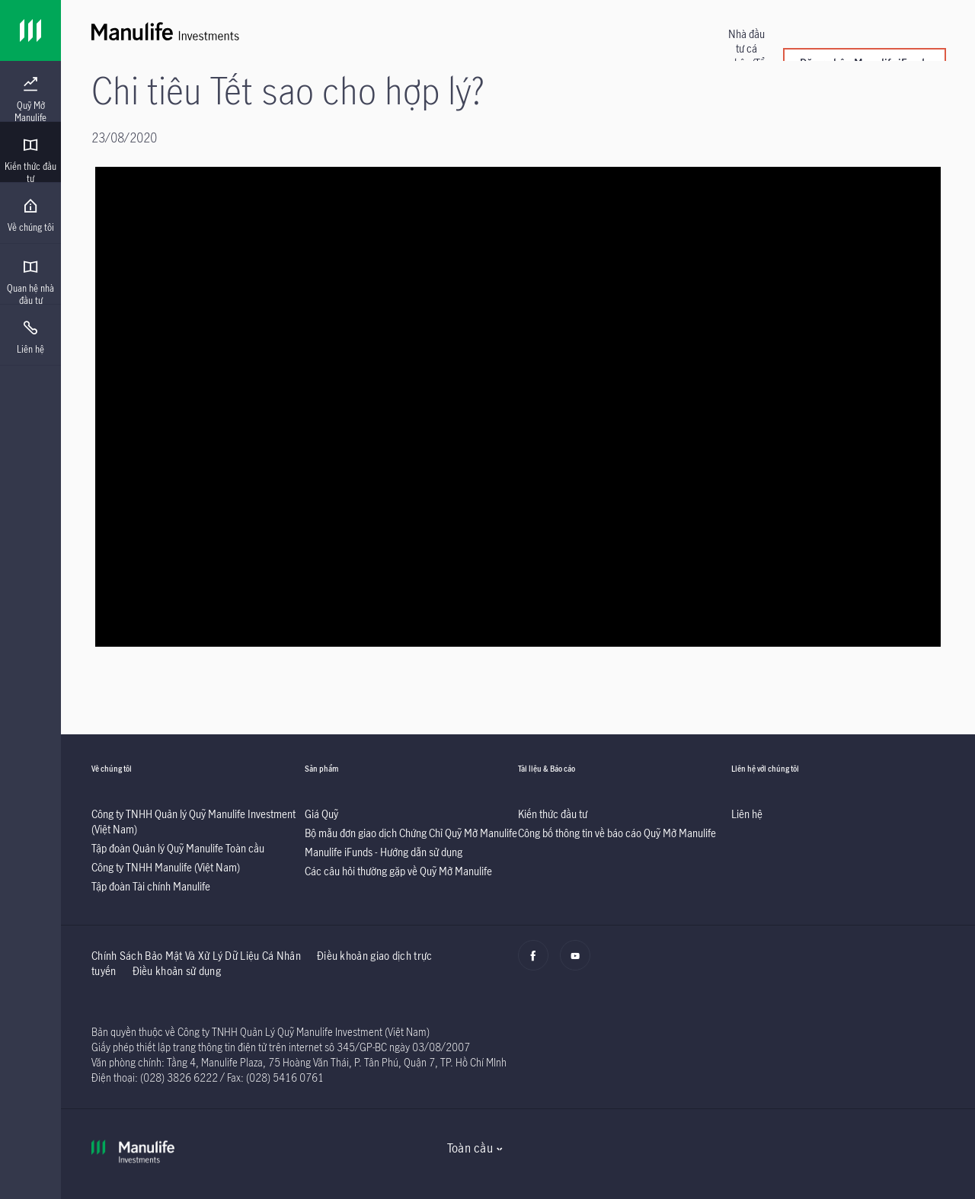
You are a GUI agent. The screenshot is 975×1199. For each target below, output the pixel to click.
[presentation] (30, 91)
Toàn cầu (470, 1148)
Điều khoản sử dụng (177, 971)
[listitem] (177, 848)
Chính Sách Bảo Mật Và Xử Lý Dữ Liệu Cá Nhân (196, 955)
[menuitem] (30, 100)
